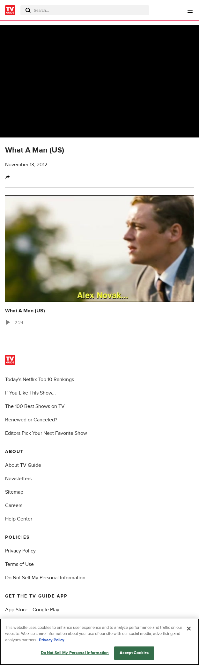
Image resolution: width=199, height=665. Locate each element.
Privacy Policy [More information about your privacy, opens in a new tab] (51, 640)
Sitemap (14, 492)
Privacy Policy (20, 551)
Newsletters (18, 478)
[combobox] (84, 10)
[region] (99, 641)
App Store (16, 609)
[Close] (189, 629)
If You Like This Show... (30, 393)
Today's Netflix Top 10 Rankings (39, 379)
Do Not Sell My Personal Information (45, 578)
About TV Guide (23, 465)
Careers (13, 505)
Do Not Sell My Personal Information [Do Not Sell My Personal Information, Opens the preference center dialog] (75, 652)
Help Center (18, 519)
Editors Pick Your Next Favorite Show (46, 433)
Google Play (46, 609)
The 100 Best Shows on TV (35, 406)
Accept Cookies (134, 652)
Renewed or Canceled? (31, 420)
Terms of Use (19, 564)
